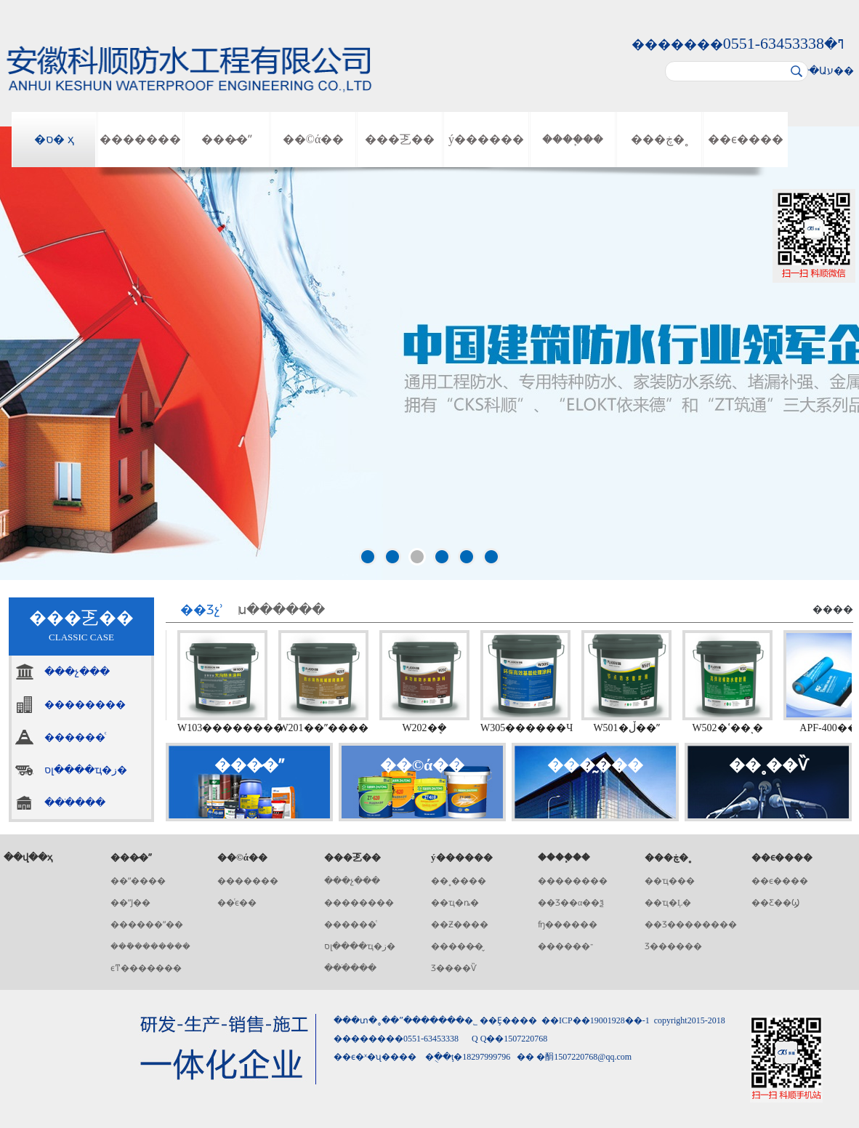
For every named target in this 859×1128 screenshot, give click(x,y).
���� (832, 609)
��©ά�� (313, 139)
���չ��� (77, 671)
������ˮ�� (146, 924)
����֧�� (572, 139)
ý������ (486, 139)
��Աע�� (826, 70)
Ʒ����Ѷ (454, 968)
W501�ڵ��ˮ (630, 727)
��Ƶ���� (459, 924)
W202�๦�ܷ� (428, 727)
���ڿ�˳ (659, 139)
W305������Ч (530, 727)
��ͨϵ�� (237, 903)
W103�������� (234, 727)
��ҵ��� (670, 881)
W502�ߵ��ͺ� (730, 727)
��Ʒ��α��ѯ (571, 903)
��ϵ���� (745, 139)
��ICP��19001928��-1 (595, 1020)
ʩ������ (567, 924)
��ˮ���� (138, 881)
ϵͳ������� (146, 968)
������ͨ (74, 737)
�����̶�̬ (457, 946)
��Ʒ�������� (691, 924)
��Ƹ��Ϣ (775, 903)
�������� (85, 704)
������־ (565, 946)
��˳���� (458, 881)
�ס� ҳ (54, 139)
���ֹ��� (74, 802)
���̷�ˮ (226, 139)
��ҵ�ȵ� (455, 903)
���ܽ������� (150, 946)
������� (140, 139)
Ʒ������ (673, 946)
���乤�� (400, 139)
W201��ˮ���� (326, 727)
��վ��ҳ (28, 857)
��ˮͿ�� (130, 903)
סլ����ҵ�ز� (85, 770)
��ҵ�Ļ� (668, 903)
